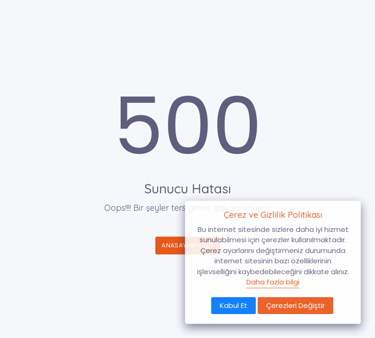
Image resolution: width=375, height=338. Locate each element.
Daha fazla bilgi (272, 282)
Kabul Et (233, 305)
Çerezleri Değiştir (295, 305)
